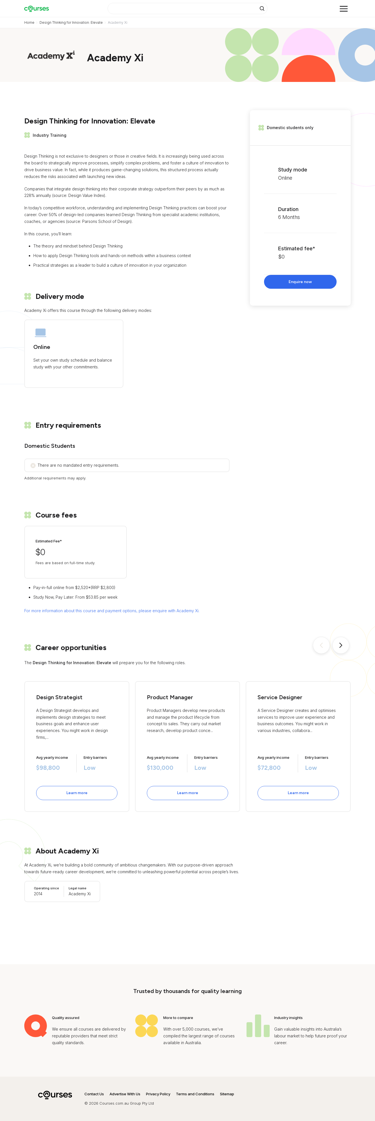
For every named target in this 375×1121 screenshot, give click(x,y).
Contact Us (94, 1094)
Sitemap (227, 1094)
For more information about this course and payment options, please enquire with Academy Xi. (111, 610)
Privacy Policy (158, 1094)
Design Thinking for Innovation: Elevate (71, 22)
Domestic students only (290, 127)
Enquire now (300, 281)
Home (29, 22)
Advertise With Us (125, 1094)
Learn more (77, 792)
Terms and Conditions (195, 1094)
